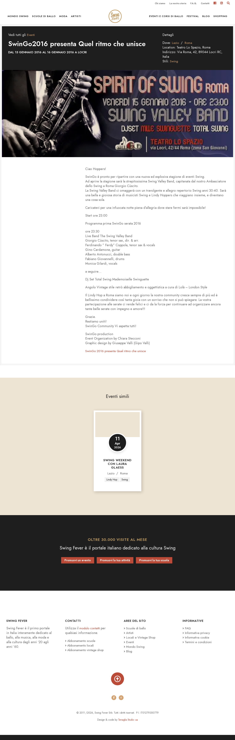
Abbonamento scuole (81, 645)
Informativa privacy (197, 637)
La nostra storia (177, 3)
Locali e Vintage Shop (142, 641)
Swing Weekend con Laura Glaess (117, 468)
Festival (193, 17)
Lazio (175, 47)
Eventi (31, 39)
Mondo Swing (18, 17)
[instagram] (121, 702)
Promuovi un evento (77, 565)
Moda (63, 17)
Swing (174, 65)
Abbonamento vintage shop (85, 654)
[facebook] (113, 702)
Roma (189, 47)
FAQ (187, 632)
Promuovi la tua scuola (154, 565)
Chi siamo (160, 3)
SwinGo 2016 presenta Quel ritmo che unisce (117, 355)
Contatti (205, 3)
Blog (206, 17)
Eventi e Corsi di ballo (166, 17)
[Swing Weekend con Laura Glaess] (117, 428)
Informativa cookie (197, 641)
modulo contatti (91, 632)
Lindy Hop (111, 484)
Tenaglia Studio (128, 725)
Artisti (76, 17)
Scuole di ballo (44, 17)
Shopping (220, 17)
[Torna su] (117, 683)
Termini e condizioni (199, 646)
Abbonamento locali (80, 649)
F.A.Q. (193, 3)
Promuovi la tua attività (115, 565)
